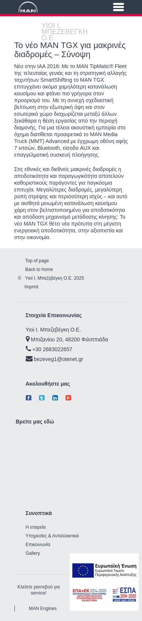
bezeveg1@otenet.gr (58, 359)
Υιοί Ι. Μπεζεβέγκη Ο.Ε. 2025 (54, 278)
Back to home (39, 269)
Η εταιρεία (36, 527)
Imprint (32, 286)
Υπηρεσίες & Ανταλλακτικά (52, 536)
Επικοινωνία (38, 544)
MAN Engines (42, 608)
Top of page (37, 260)
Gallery (33, 553)
